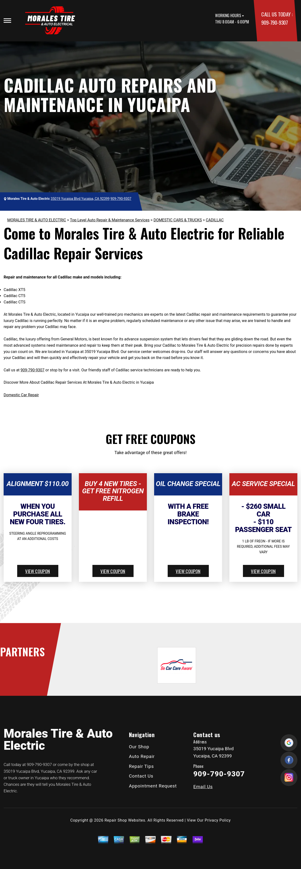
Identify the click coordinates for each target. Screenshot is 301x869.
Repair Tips (141, 766)
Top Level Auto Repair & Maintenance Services (110, 220)
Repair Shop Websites (125, 820)
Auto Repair (142, 756)
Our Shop (139, 746)
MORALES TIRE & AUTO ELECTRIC (36, 220)
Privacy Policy (218, 820)
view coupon (37, 571)
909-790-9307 (274, 22)
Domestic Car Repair (21, 395)
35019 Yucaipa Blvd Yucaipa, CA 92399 (80, 199)
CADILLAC (215, 220)
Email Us (203, 786)
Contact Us (141, 776)
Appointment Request (153, 786)
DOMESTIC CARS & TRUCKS (177, 220)
